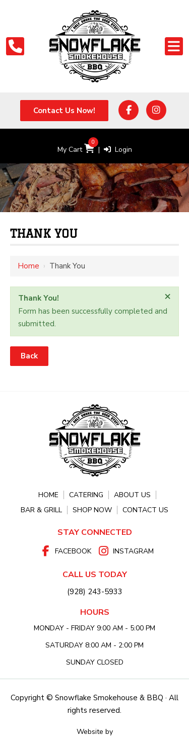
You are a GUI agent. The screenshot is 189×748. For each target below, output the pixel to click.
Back (29, 356)
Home (28, 266)
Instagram (133, 551)
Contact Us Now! (64, 111)
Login (118, 149)
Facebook (73, 551)
